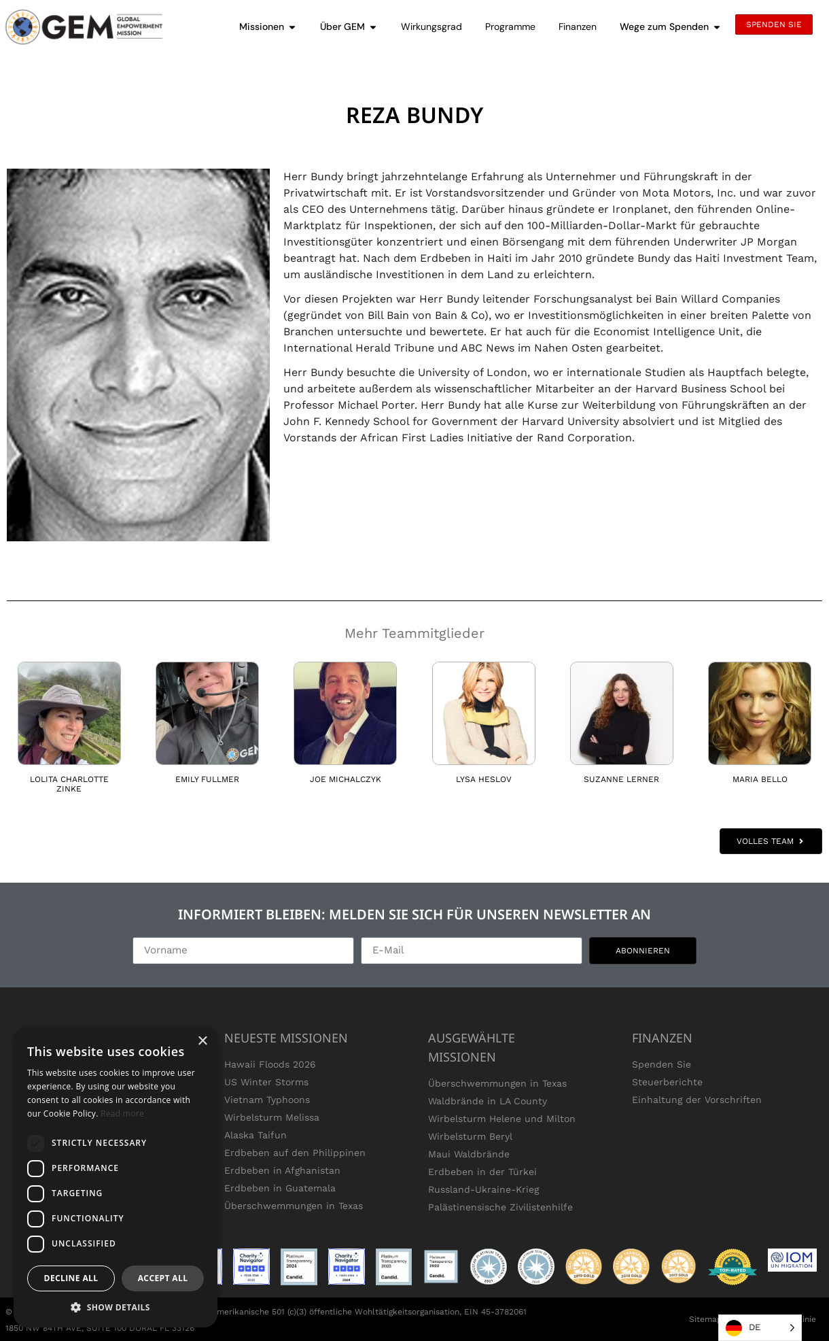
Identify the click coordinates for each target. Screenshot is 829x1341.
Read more (122, 1113)
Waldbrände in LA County (487, 1101)
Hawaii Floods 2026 (270, 1064)
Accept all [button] (163, 1278)
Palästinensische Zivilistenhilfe (500, 1207)
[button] (115, 1307)
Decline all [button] (71, 1278)
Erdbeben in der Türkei (482, 1171)
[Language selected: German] (760, 1327)
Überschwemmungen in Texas (293, 1205)
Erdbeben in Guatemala (280, 1188)
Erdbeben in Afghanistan (282, 1170)
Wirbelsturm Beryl (470, 1136)
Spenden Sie (661, 1064)
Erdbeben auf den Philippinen (295, 1152)
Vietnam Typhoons (267, 1099)
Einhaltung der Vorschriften (697, 1099)
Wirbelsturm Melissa (271, 1117)
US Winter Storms (266, 1081)
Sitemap (705, 1319)
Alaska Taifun (255, 1135)
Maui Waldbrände (469, 1154)
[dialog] (115, 1177)
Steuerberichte (667, 1081)
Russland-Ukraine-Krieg (483, 1189)
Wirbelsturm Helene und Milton (502, 1118)
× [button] (202, 1041)
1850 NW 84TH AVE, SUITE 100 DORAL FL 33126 (99, 1328)
